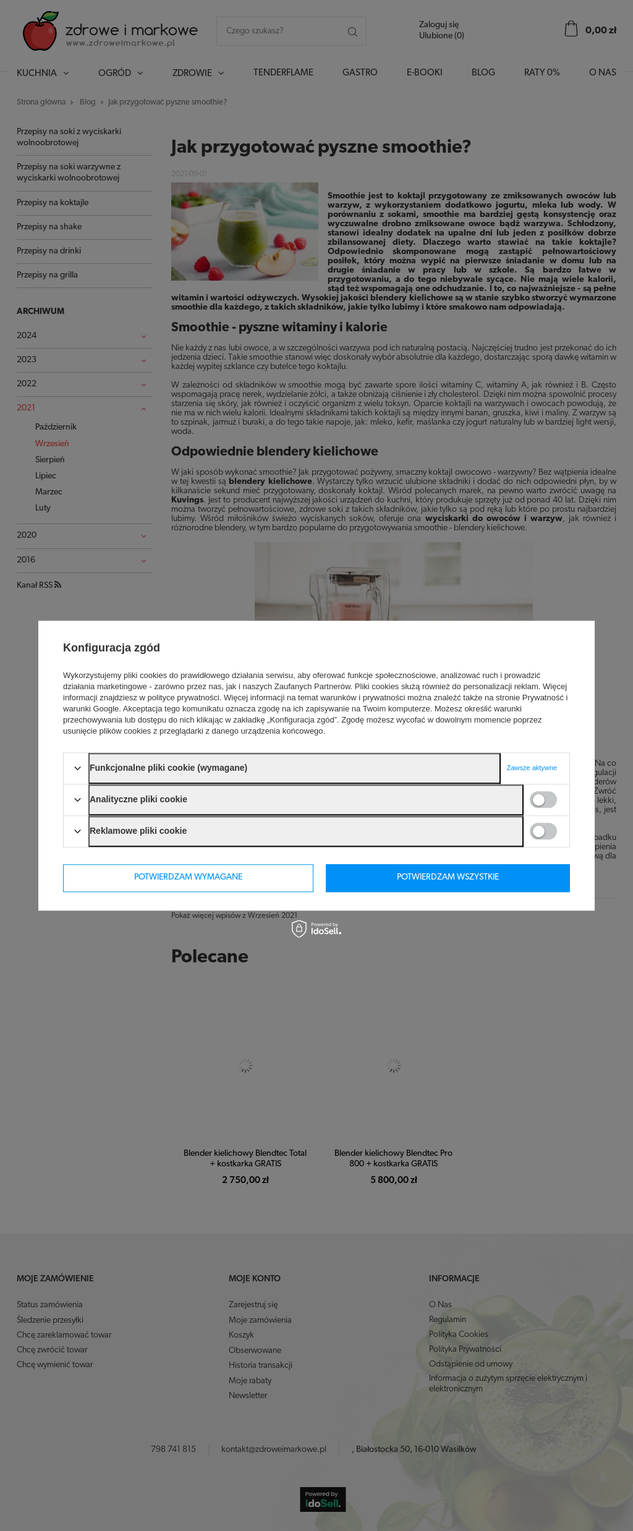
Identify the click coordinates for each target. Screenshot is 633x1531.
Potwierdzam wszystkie (448, 877)
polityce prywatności (183, 697)
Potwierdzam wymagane (188, 877)
